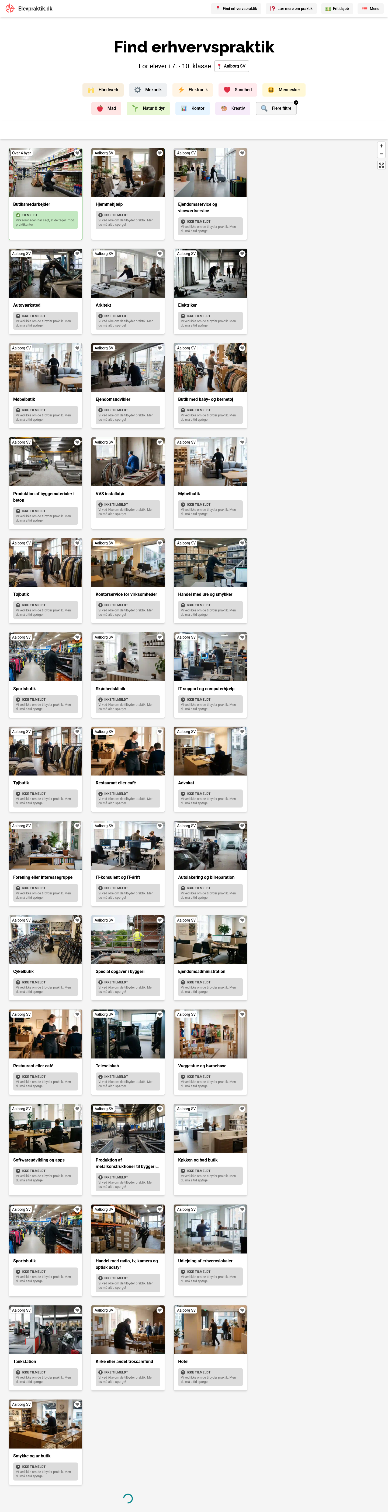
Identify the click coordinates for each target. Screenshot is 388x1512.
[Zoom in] (381, 146)
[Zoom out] (381, 154)
